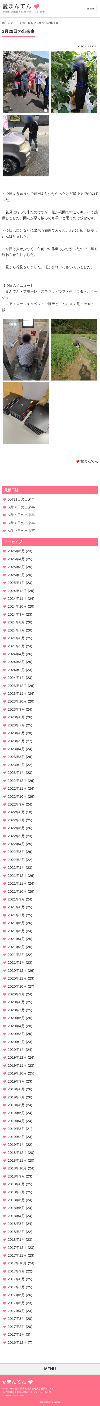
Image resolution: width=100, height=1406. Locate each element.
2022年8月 (16, 812)
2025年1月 (16, 583)
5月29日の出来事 (21, 515)
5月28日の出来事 (21, 523)
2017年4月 (16, 1311)
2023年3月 (16, 757)
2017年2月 (16, 1327)
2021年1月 (16, 962)
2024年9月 (16, 614)
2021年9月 (16, 899)
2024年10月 (17, 606)
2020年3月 (16, 1034)
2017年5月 (16, 1303)
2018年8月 (16, 1184)
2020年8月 (16, 1002)
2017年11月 (17, 1255)
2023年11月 (17, 693)
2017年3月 (16, 1318)
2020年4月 (16, 1026)
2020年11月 (17, 978)
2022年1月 (16, 867)
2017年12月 (17, 1247)
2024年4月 (16, 654)
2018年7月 (16, 1192)
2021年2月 (16, 955)
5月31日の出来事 (21, 499)
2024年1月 (16, 678)
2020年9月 (16, 994)
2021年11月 (17, 883)
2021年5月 (16, 931)
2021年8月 (16, 907)
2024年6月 (16, 638)
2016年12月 (17, 1342)
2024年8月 (16, 622)
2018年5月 (16, 1208)
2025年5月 (16, 551)
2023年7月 (16, 725)
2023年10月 (17, 701)
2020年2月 (16, 1042)
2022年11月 (17, 788)
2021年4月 (16, 939)
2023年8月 (16, 717)
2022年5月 (16, 836)
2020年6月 (16, 1018)
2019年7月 (16, 1097)
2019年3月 (16, 1129)
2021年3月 (16, 947)
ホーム (6, 23)
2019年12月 (17, 1057)
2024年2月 (16, 670)
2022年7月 (16, 820)
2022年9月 (16, 804)
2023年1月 (16, 772)
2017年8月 (16, 1279)
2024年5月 (16, 646)
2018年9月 (16, 1176)
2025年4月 (16, 559)
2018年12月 (17, 1153)
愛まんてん (37, 9)
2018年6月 (16, 1200)
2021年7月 (16, 915)
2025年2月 (16, 575)
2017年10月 (17, 1263)
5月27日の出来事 (21, 531)
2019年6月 (16, 1105)
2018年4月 (16, 1216)
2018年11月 (17, 1160)
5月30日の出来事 (21, 507)
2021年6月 (16, 923)
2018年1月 (16, 1239)
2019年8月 (16, 1089)
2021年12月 (17, 875)
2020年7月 (16, 1010)
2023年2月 (16, 765)
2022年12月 (17, 781)
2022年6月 (16, 828)
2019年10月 (17, 1073)
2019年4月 (16, 1121)
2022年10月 (17, 796)
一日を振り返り (24, 23)
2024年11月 (17, 598)
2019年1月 (16, 1144)
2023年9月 (16, 709)
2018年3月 (16, 1224)
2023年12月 (17, 686)
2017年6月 (16, 1295)
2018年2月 (16, 1232)
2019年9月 (16, 1081)
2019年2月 (16, 1137)
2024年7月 (16, 630)
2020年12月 (17, 970)
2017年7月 (16, 1287)
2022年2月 (16, 860)
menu (90, 8)
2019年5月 (16, 1113)
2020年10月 (17, 986)
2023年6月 (16, 733)
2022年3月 (16, 852)
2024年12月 (17, 591)
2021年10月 (17, 891)
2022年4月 (16, 844)
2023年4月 (16, 749)
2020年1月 (16, 1050)
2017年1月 (16, 1334)
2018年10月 (17, 1168)
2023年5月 (16, 741)
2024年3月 (16, 662)
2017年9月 (16, 1271)
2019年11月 (17, 1065)
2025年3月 (16, 567)
